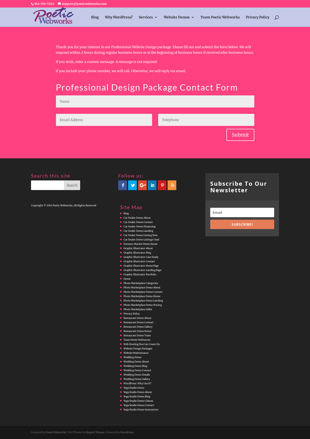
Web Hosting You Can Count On (142, 344)
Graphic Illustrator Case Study (141, 257)
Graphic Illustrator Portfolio (140, 274)
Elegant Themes (95, 432)
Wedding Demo (132, 357)
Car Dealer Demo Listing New (140, 235)
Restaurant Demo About (137, 318)
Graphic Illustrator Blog (137, 252)
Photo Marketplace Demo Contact (143, 291)
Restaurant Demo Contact (139, 322)
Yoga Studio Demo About (138, 392)
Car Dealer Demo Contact (138, 222)
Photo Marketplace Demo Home (142, 296)
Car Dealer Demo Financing (139, 226)
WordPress (126, 432)
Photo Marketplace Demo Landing (143, 300)
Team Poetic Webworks (220, 17)
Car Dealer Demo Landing (138, 230)
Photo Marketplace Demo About (142, 287)
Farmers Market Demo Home (140, 244)
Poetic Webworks (56, 432)
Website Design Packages (138, 348)
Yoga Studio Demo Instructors (141, 409)
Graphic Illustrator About (138, 248)
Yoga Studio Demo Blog (137, 396)
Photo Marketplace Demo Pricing (143, 305)
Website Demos (177, 17)
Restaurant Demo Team (137, 335)
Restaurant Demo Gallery (138, 326)
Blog (95, 17)
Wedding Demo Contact (137, 370)
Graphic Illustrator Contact (139, 261)
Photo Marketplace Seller (138, 309)
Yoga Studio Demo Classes (138, 400)
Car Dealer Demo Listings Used (141, 239)
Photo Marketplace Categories (141, 283)
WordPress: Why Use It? (137, 383)
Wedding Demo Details (137, 374)
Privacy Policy (257, 17)
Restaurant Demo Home (137, 331)
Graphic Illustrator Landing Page (142, 270)
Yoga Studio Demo (134, 387)
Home (127, 278)
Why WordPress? (119, 17)
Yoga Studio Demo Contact (139, 405)
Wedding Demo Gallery (137, 379)
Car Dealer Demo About (137, 217)
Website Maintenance (136, 352)
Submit (240, 135)
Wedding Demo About (136, 361)
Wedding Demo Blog (135, 366)
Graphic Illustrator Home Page (141, 265)
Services (146, 17)
